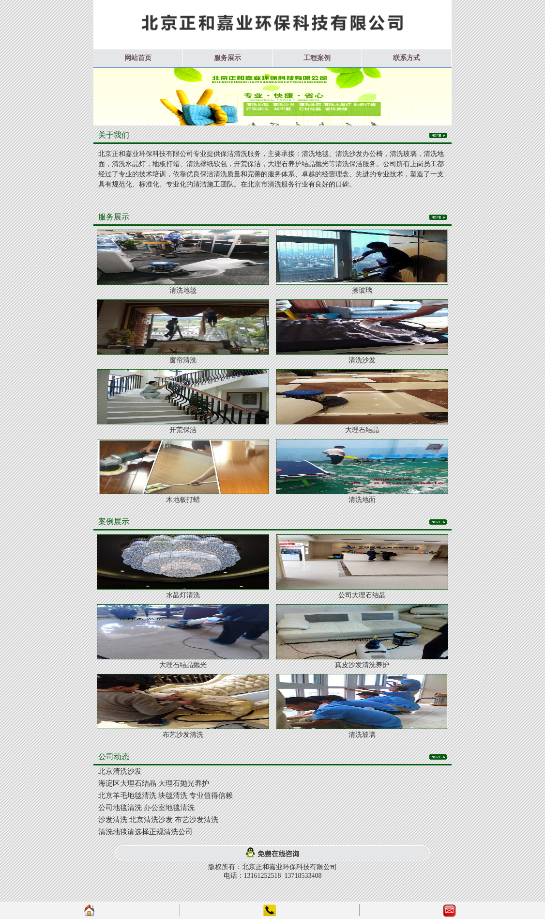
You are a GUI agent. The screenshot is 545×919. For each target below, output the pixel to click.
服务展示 (227, 58)
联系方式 (406, 58)
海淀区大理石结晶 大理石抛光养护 (153, 783)
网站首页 (137, 58)
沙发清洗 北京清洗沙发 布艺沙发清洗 (158, 820)
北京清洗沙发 (120, 771)
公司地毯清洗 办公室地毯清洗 (146, 807)
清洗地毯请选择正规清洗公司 (145, 832)
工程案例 (317, 58)
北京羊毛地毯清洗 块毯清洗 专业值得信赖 (165, 795)
